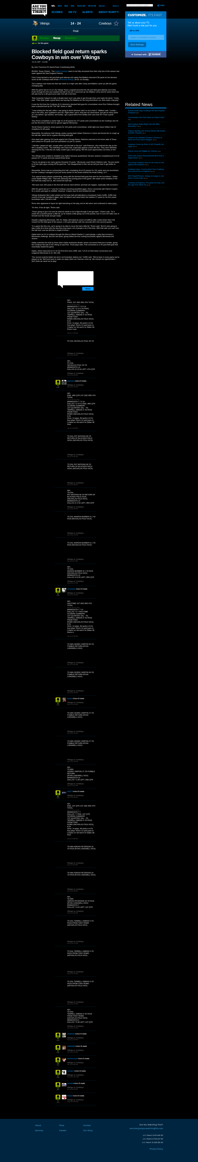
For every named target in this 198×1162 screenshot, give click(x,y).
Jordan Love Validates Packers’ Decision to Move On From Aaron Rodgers (145, 139)
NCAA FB (92, 6)
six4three (71, 1034)
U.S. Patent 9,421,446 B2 (153, 1135)
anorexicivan (72, 1059)
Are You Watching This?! (39, 10)
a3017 (69, 791)
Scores (57, 12)
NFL (53, 6)
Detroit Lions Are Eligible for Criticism (142, 151)
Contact (87, 1125)
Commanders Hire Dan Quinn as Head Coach (146, 117)
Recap (56, 38)
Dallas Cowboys (61, 71)
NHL (73, 6)
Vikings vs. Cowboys (75, 353)
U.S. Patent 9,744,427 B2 (153, 1139)
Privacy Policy (156, 1149)
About (108, 12)
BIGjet (69, 1096)
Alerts (87, 12)
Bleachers (70, 38)
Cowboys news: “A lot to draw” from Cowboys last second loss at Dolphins (146, 170)
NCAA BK (81, 6)
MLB (60, 6)
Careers (62, 1131)
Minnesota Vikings (66, 79)
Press (61, 1125)
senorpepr (71, 589)
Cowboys (105, 23)
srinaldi (70, 1083)
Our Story (88, 1131)
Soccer (102, 6)
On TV (72, 12)
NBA (66, 6)
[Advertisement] (145, 80)
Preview (44, 38)
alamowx (70, 381)
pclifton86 (71, 1046)
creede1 (70, 1071)
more (115, 6)
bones (69, 698)
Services (39, 1131)
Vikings (45, 23)
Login (162, 5)
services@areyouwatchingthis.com (146, 1129)
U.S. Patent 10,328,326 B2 (152, 1142)
